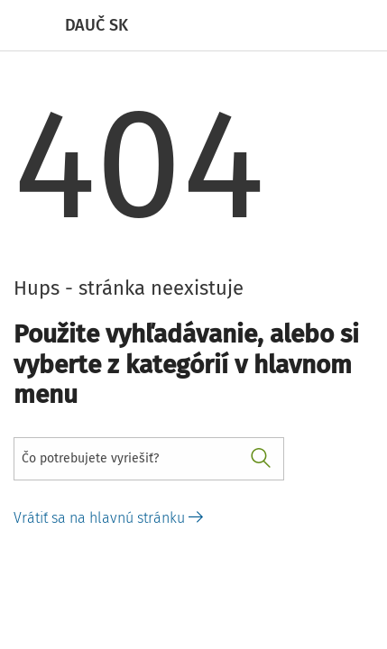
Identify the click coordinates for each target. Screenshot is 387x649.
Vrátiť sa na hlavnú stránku (108, 517)
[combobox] (149, 458)
